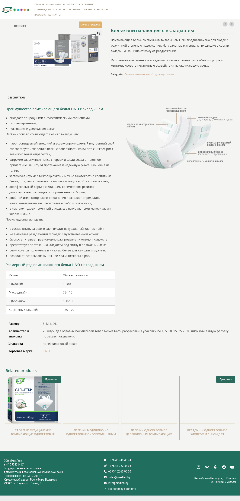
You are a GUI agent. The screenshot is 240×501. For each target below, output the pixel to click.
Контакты (54, 13)
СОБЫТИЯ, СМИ (42, 8)
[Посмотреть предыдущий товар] (225, 22)
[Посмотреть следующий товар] (231, 22)
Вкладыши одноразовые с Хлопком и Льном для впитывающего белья (207, 432)
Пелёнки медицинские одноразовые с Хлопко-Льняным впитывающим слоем (91, 432)
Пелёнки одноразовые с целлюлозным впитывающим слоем (149, 432)
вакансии (40, 13)
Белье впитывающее (137, 72)
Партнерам (73, 8)
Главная (39, 4)
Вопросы (102, 8)
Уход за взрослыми (162, 72)
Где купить (88, 8)
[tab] (16, 95)
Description (16, 95)
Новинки (87, 4)
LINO (46, 349)
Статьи (59, 8)
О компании (55, 4)
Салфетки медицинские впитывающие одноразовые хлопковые (33, 432)
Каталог (73, 4)
